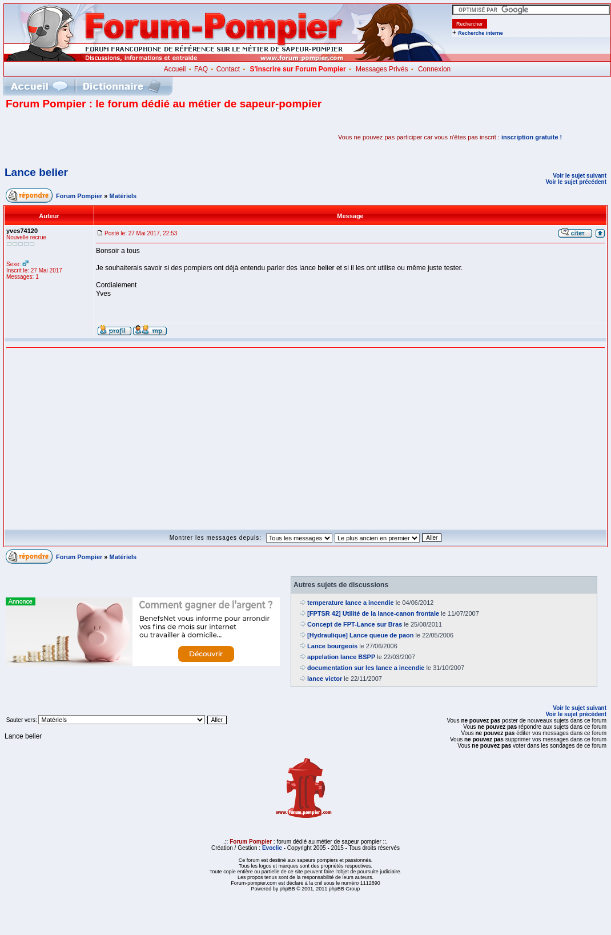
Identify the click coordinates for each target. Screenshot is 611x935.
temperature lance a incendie (350, 602)
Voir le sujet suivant (579, 175)
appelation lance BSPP (341, 656)
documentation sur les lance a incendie (365, 667)
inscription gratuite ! (531, 137)
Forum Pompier (79, 195)
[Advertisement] (139, 137)
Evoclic (272, 848)
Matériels (123, 195)
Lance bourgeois (332, 646)
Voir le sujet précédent (575, 182)
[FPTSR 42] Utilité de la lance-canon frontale (373, 613)
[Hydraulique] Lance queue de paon (360, 635)
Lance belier (36, 172)
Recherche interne (480, 33)
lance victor (324, 678)
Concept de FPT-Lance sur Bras (354, 624)
